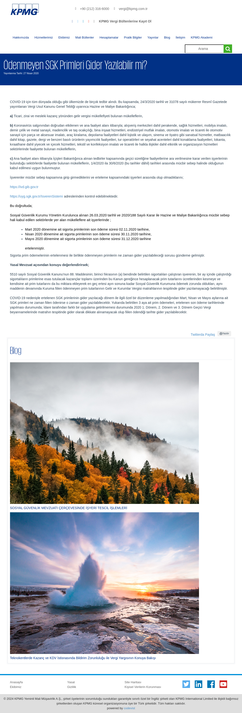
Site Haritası (133, 682)
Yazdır (224, 333)
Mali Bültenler (84, 37)
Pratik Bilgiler (133, 37)
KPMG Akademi (201, 37)
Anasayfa (16, 682)
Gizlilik (71, 687)
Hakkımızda (21, 37)
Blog (167, 37)
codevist (129, 708)
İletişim (180, 37)
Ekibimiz (64, 37)
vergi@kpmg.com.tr (133, 9)
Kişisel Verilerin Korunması (143, 687)
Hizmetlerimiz (44, 37)
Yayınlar (153, 37)
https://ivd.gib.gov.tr (24, 187)
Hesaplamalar (108, 37)
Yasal (71, 682)
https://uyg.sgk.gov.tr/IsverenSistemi (36, 196)
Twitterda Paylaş (203, 334)
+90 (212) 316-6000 (94, 9)
